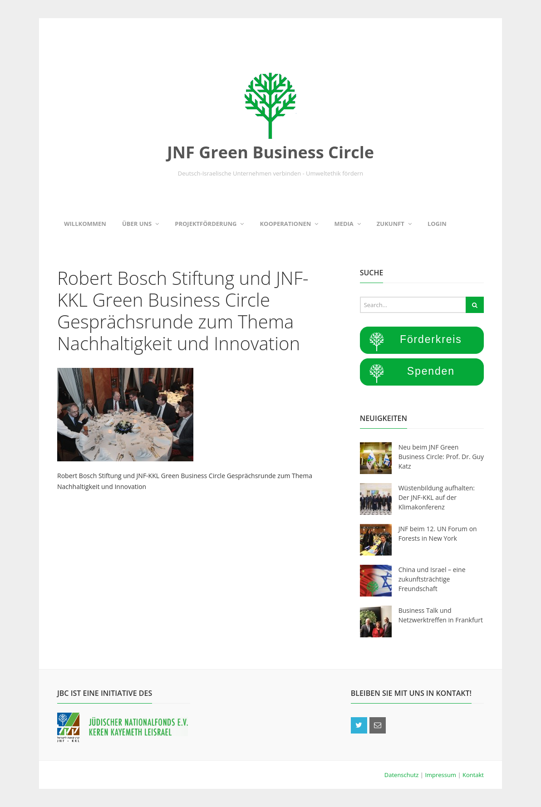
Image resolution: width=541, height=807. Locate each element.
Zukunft (394, 224)
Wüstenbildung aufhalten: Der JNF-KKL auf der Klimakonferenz (436, 497)
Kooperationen (289, 224)
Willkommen (85, 224)
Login (437, 224)
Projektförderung (209, 224)
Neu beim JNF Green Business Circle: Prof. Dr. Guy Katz (441, 456)
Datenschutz (402, 775)
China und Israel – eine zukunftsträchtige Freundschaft (432, 579)
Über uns (140, 224)
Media (347, 224)
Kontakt (473, 775)
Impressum (441, 775)
